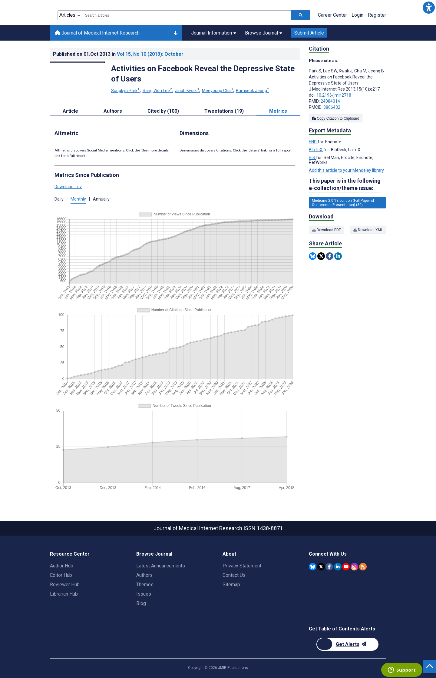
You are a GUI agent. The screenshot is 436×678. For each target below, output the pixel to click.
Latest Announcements (160, 566)
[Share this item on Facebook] (329, 256)
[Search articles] (300, 15)
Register (377, 15)
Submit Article (309, 33)
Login (357, 15)
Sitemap (231, 584)
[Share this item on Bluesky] (312, 256)
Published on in (118, 54)
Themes (145, 584)
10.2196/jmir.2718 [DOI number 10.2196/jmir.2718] (333, 95)
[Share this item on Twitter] (321, 256)
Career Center (332, 15)
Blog (141, 603)
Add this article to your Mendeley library (346, 170)
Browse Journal (263, 33)
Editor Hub (61, 575)
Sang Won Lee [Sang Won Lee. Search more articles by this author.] (158, 90)
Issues (143, 594)
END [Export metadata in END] (313, 141)
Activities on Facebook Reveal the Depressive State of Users (203, 73)
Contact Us (234, 575)
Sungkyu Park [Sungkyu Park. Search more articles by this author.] (125, 90)
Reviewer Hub (65, 584)
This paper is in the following (345, 185)
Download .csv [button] (68, 186)
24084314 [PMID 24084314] (330, 101)
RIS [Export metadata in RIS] (312, 157)
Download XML (368, 230)
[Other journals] (175, 33)
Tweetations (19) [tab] (224, 111)
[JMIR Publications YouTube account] (346, 566)
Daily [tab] (59, 199)
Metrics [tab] (278, 111)
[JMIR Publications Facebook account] (329, 566)
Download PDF (326, 230)
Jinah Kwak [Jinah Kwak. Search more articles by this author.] (187, 90)
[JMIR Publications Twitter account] (321, 566)
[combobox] (186, 15)
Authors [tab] (113, 111)
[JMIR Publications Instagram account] (354, 566)
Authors (144, 575)
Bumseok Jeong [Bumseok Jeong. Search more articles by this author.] (252, 90)
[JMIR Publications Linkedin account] (338, 566)
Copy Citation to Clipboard (335, 118)
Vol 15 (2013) (150, 54)
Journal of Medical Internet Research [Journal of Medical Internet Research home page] (97, 33)
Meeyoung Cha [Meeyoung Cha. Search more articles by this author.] (218, 90)
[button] (428, 7)
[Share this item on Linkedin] (338, 256)
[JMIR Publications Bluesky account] (312, 566)
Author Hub (61, 566)
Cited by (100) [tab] (163, 111)
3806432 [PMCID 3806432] (331, 107)
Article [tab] (70, 111)
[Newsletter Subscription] (347, 644)
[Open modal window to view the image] (77, 62)
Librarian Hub (64, 594)
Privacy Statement (242, 566)
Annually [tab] (101, 199)
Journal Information (213, 33)
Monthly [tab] (78, 199)
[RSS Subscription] (363, 566)
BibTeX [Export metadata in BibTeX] (316, 149)
